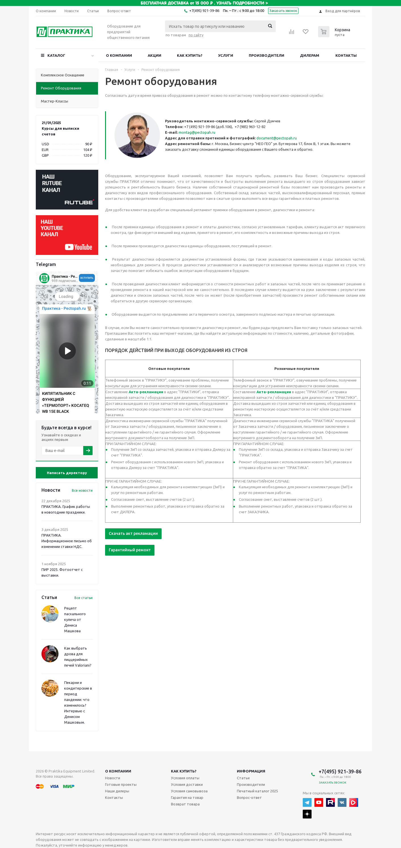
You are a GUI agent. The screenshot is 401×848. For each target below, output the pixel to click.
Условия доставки (187, 784)
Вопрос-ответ (249, 797)
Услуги (225, 55)
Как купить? (189, 55)
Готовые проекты (121, 784)
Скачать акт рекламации (133, 533)
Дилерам (309, 55)
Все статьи (83, 598)
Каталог (56, 55)
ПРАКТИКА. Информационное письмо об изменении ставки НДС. (66, 540)
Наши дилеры (117, 791)
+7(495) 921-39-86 (204, 10)
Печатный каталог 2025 (257, 791)
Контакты (346, 55)
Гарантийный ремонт (130, 550)
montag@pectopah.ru (197, 132)
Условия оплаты (185, 778)
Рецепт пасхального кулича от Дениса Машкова (75, 619)
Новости (112, 778)
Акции (154, 55)
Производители (266, 55)
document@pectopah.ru (276, 138)
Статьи (243, 778)
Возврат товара (185, 804)
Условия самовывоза (189, 791)
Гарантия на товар (187, 797)
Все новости (82, 490)
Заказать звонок (283, 10)
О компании (119, 55)
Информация (251, 771)
